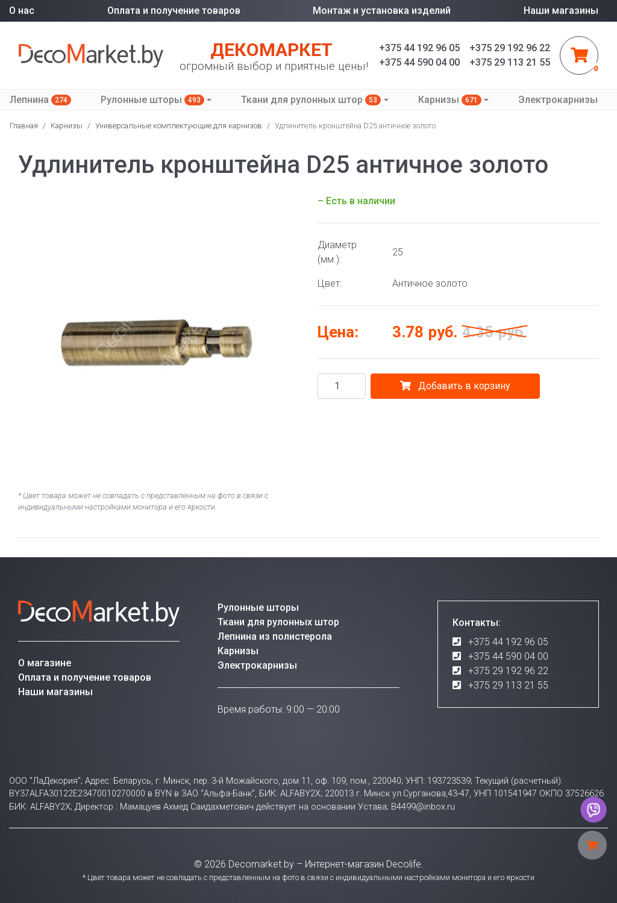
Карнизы (449, 99)
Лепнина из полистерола (275, 636)
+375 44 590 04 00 (508, 656)
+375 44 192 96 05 (508, 642)
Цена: (338, 332)
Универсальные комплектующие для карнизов (178, 125)
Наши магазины (561, 10)
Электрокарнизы (558, 99)
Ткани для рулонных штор (311, 99)
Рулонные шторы (152, 99)
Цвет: (330, 283)
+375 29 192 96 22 (508, 670)
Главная (24, 125)
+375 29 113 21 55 (508, 685)
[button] (288, 204)
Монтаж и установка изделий (382, 10)
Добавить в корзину (455, 386)
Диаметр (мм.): (337, 252)
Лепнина (40, 99)
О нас (21, 10)
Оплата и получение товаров (173, 10)
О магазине (44, 663)
